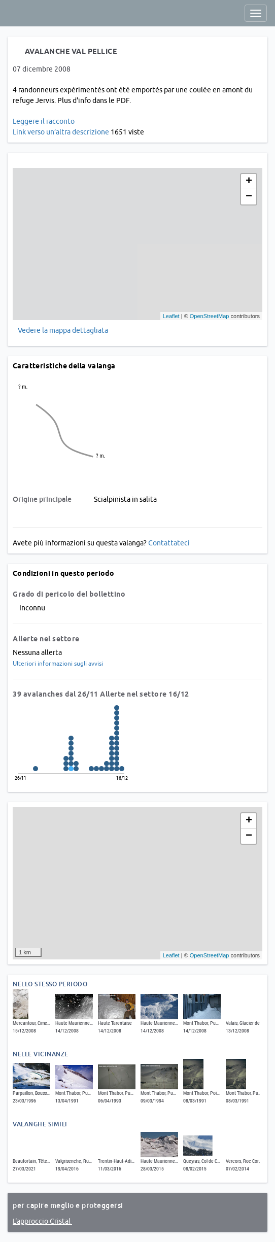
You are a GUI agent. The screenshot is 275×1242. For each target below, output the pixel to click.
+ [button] (249, 181)
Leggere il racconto (44, 121)
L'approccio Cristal (42, 1221)
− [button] (249, 196)
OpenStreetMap (209, 316)
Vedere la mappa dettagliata (63, 330)
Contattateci (169, 543)
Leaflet (171, 316)
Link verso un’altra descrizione (61, 132)
